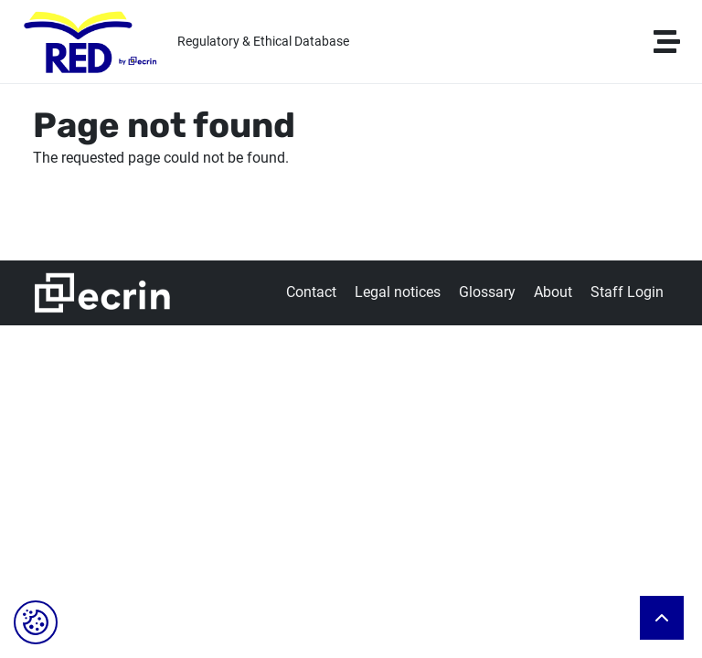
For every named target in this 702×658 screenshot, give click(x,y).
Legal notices (398, 292)
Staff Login (627, 292)
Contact (311, 292)
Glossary (487, 292)
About (553, 292)
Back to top (662, 618)
